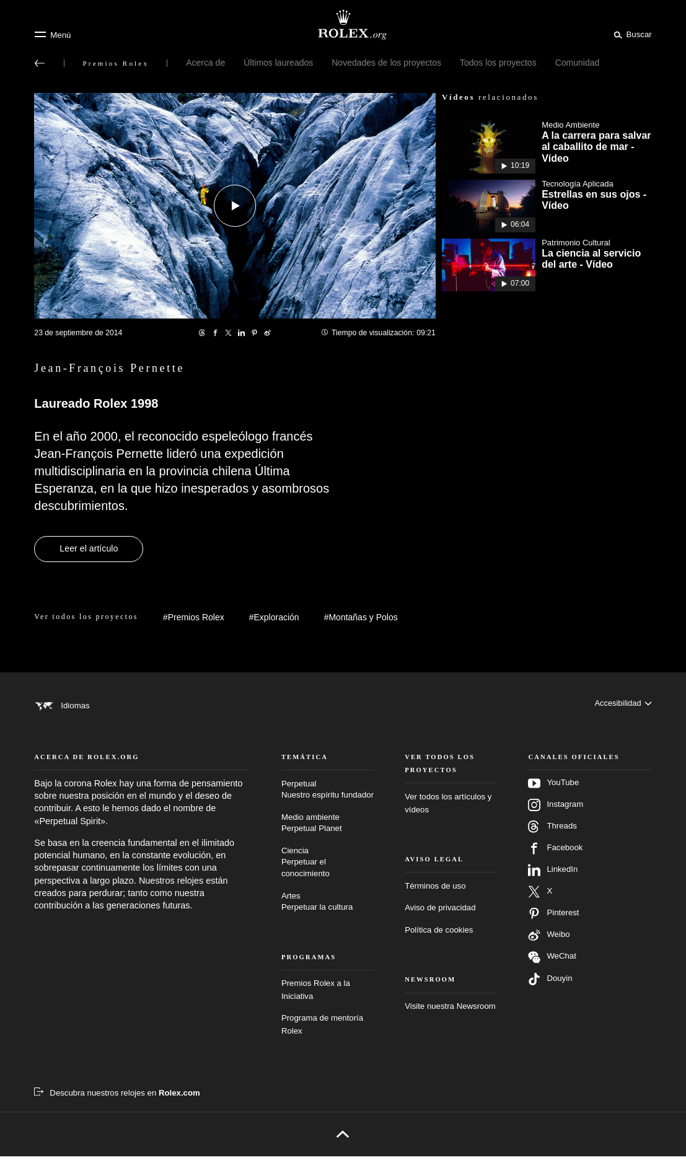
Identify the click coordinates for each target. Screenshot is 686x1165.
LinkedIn (553, 879)
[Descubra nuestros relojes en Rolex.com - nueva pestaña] (117, 1102)
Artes (327, 911)
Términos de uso (435, 894)
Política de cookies (439, 938)
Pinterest (553, 922)
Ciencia (327, 872)
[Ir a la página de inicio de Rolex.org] (343, 24)
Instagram (555, 813)
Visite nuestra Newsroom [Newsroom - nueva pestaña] (450, 1014)
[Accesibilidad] (622, 705)
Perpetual (327, 799)
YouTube (553, 792)
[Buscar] (631, 34)
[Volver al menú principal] (40, 63)
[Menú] (52, 34)
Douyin (550, 988)
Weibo (548, 944)
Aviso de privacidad (440, 916)
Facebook (555, 857)
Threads (552, 835)
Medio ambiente (327, 832)
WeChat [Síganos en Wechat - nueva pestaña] (552, 965)
